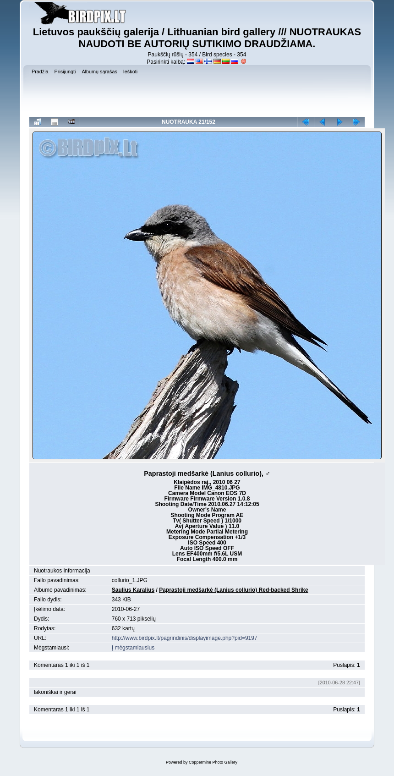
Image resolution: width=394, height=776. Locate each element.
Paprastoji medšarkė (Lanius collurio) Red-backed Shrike (233, 590)
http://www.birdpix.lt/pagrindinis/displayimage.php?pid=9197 (184, 638)
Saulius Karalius (133, 590)
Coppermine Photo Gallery (213, 762)
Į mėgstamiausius (133, 647)
